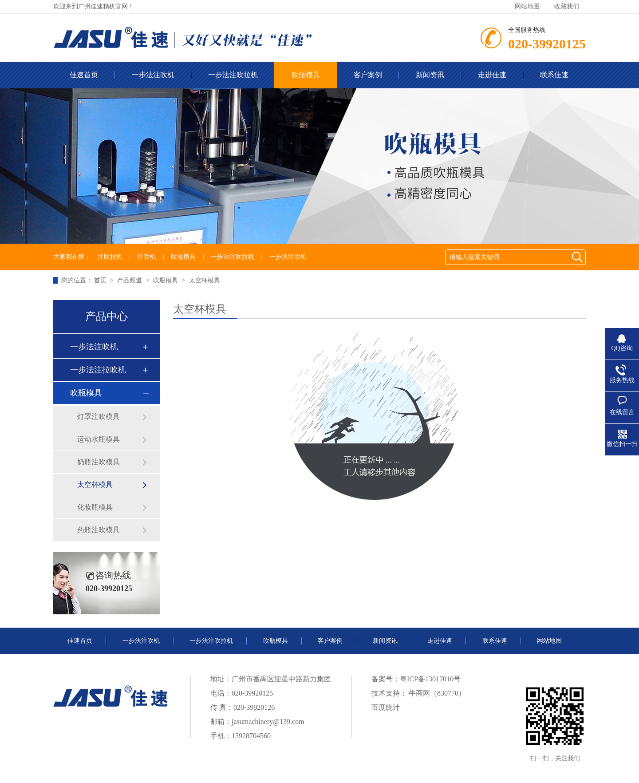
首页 (101, 280)
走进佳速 (492, 75)
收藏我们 (566, 6)
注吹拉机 (110, 256)
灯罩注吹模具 (98, 416)
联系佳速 (554, 75)
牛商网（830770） (436, 693)
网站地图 (527, 6)
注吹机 (146, 256)
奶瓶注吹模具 (98, 462)
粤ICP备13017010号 (430, 679)
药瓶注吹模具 (98, 530)
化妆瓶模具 (95, 507)
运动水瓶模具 (98, 439)
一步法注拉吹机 (98, 369)
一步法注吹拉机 (233, 75)
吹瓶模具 (306, 75)
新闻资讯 (430, 75)
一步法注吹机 (153, 75)
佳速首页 (84, 75)
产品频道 (130, 280)
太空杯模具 (204, 280)
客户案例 (368, 75)
